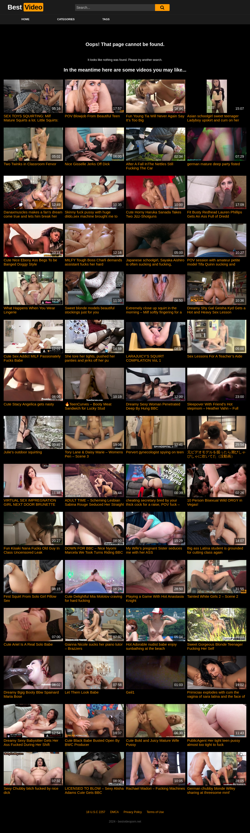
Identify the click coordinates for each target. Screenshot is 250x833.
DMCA (114, 812)
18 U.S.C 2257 (95, 812)
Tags (106, 19)
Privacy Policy (133, 812)
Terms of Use (155, 812)
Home (25, 19)
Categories (66, 19)
